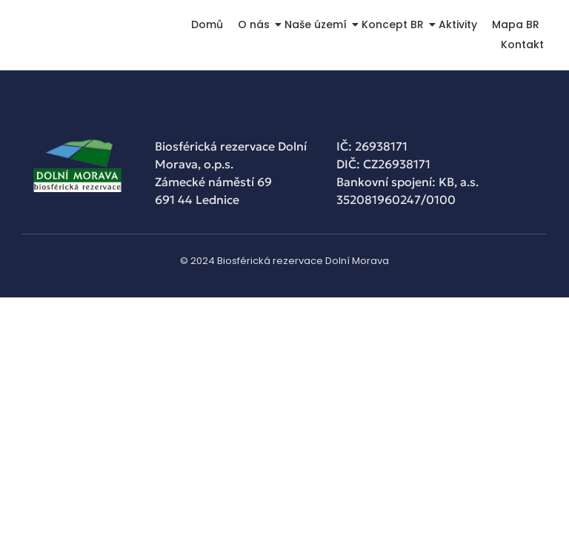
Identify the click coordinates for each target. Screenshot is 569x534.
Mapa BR (515, 24)
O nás (255, 24)
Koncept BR (394, 24)
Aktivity (458, 24)
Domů (207, 24)
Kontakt (522, 44)
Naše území (317, 24)
